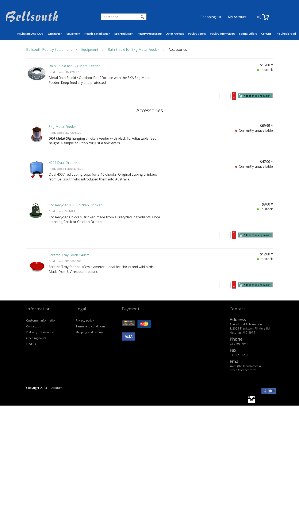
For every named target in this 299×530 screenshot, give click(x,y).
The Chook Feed (285, 34)
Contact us (33, 326)
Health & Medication (97, 34)
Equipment (73, 34)
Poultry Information (222, 34)
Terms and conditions (90, 326)
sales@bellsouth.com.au (246, 366)
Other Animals (175, 34)
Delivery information (40, 332)
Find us (31, 344)
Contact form (247, 370)
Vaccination (54, 34)
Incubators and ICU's (30, 34)
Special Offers (248, 34)
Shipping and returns (89, 332)
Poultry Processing (149, 34)
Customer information (41, 320)
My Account (237, 17)
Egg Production (123, 34)
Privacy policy (85, 320)
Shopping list (210, 17)
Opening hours (36, 338)
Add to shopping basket (254, 95)
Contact (266, 34)
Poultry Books (197, 34)
